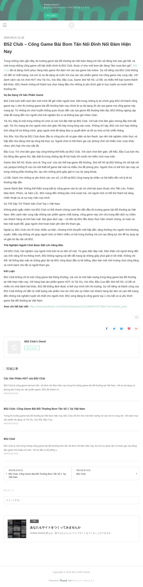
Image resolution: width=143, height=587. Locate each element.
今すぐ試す (51, 15)
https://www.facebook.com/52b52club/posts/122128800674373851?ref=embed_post (78, 306)
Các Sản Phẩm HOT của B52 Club (24, 378)
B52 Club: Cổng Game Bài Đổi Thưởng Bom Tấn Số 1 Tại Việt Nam (44, 408)
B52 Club (9, 438)
